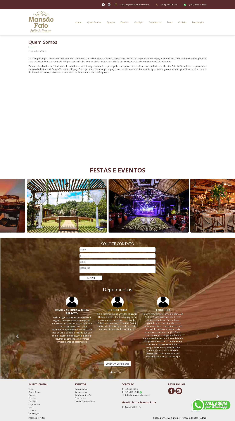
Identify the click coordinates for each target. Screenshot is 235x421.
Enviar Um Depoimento (117, 363)
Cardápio (138, 22)
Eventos (125, 22)
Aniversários (81, 389)
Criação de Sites (190, 417)
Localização (198, 22)
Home (78, 22)
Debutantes (80, 398)
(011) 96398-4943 (197, 4)
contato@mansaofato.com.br (134, 4)
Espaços (111, 22)
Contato (182, 22)
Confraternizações (83, 395)
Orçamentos (155, 22)
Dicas (170, 22)
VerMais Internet (172, 417)
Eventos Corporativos (85, 401)
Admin (203, 417)
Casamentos (81, 392)
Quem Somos (94, 22)
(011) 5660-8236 (169, 4)
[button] (17, 336)
